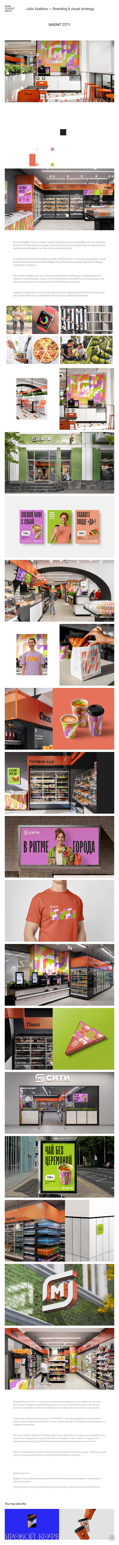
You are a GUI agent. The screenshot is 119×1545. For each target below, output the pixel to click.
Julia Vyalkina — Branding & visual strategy (60, 9)
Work (8, 6)
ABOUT (8, 11)
